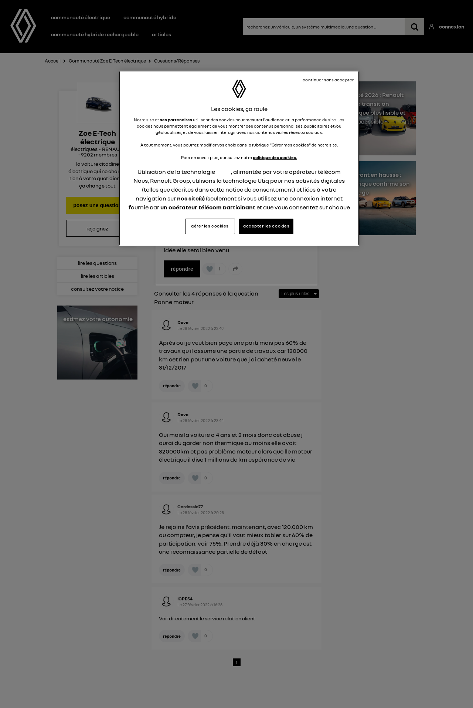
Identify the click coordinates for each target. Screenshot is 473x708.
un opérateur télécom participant (207, 207)
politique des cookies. (275, 157)
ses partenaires (176, 119)
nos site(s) (191, 198)
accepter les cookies (266, 226)
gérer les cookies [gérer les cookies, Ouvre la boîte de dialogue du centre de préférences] (210, 226)
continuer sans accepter (328, 79)
